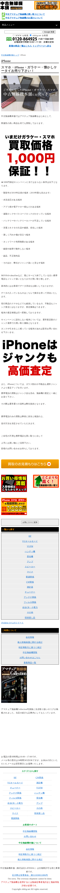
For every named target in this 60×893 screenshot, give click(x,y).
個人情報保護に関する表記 (29, 642)
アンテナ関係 (30, 597)
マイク (30, 572)
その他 (30, 612)
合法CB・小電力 (30, 607)
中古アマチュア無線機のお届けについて (24, 18)
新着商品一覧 (30, 662)
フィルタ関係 (30, 602)
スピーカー (30, 567)
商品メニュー (8, 25)
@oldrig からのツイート (12, 623)
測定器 (30, 587)
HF (30, 536)
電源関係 (30, 577)
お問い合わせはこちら (30, 657)
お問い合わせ (30, 836)
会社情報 (30, 637)
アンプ (30, 561)
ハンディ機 (30, 551)
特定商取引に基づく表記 (30, 647)
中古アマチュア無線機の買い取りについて (25, 14)
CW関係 (30, 582)
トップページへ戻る (42, 46)
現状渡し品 (30, 617)
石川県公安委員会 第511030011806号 (30, 875)
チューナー (30, 592)
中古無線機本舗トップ (10, 55)
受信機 (30, 556)
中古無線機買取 (30, 652)
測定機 (39, 783)
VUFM (30, 546)
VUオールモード (30, 541)
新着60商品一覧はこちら (20, 46)
